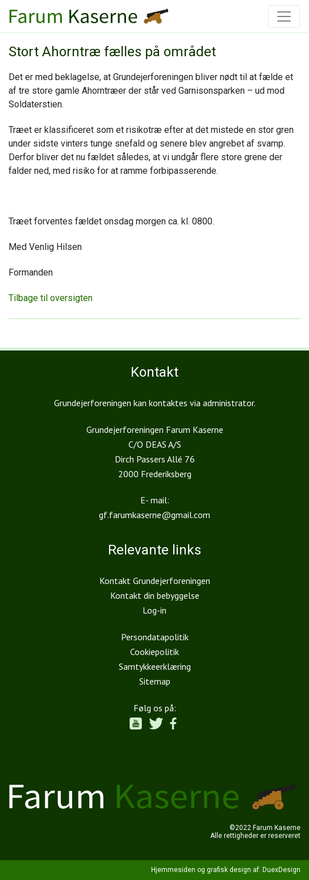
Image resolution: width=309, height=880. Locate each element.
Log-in (154, 610)
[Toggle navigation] (284, 16)
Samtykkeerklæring (155, 666)
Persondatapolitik (155, 637)
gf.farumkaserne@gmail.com (154, 514)
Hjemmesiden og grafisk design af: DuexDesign (225, 870)
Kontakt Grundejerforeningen (154, 580)
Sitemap (154, 681)
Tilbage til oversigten (51, 298)
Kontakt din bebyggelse (154, 595)
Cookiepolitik (154, 651)
